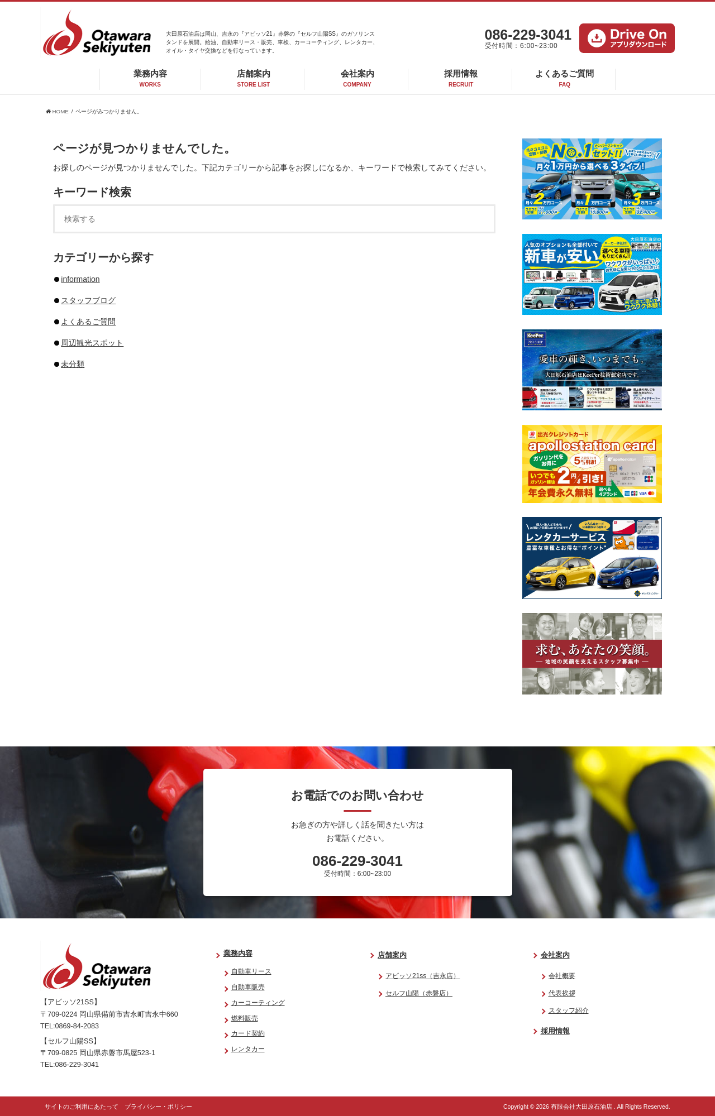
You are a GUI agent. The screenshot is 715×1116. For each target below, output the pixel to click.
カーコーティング (258, 1003)
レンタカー (248, 1049)
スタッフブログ (88, 300)
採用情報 (461, 78)
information (80, 279)
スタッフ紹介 (569, 1010)
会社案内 (357, 78)
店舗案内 (253, 78)
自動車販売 (248, 987)
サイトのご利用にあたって (81, 1106)
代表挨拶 (562, 993)
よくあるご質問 (564, 78)
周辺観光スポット (92, 342)
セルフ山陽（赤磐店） (418, 993)
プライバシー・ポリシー (158, 1106)
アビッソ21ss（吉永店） (422, 976)
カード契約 (248, 1033)
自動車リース (251, 971)
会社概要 (562, 976)
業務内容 (150, 78)
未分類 (72, 364)
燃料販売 (244, 1018)
